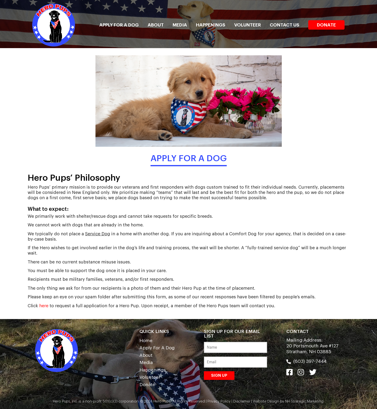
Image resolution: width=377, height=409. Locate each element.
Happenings (210, 25)
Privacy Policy (219, 401)
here (43, 306)
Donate (326, 25)
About (156, 25)
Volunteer (247, 25)
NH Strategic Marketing (303, 401)
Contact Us (284, 25)
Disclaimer (241, 401)
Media (180, 25)
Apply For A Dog (119, 25)
